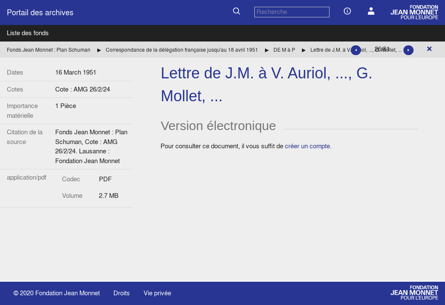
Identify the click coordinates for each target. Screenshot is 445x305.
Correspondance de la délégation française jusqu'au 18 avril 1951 (182, 49)
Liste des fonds (28, 32)
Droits (121, 292)
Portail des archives (40, 12)
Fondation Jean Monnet (67, 292)
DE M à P (284, 49)
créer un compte (307, 145)
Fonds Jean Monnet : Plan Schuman (48, 49)
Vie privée (157, 292)
